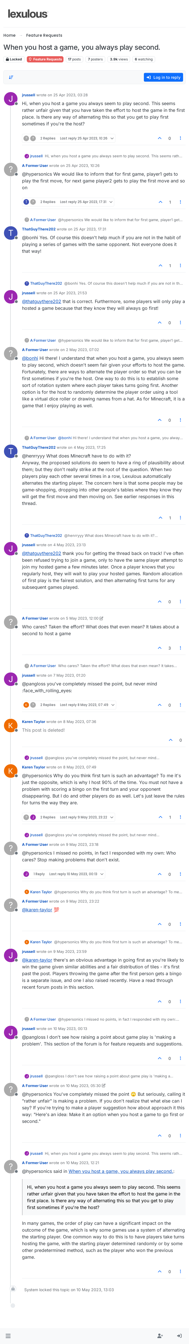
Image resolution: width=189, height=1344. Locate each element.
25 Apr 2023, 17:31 (90, 229)
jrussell (28, 95)
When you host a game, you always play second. (121, 1171)
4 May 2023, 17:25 (90, 447)
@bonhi (30, 358)
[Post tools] (181, 138)
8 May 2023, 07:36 (79, 721)
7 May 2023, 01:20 (69, 675)
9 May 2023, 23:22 (82, 901)
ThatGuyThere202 (39, 229)
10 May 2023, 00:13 (70, 1028)
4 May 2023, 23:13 (69, 545)
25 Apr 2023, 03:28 (70, 95)
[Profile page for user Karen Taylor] (10, 725)
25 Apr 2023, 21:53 (70, 293)
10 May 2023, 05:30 (83, 1085)
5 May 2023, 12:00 (82, 618)
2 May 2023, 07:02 (82, 349)
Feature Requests (45, 59)
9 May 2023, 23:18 (82, 844)
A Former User (35, 165)
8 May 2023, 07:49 (79, 767)
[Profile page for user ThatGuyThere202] (10, 233)
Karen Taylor (33, 721)
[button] (8, 1336)
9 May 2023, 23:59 (70, 951)
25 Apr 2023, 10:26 (83, 165)
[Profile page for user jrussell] (10, 99)
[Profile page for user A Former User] (10, 169)
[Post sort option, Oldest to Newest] (11, 77)
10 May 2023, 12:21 (82, 1162)
